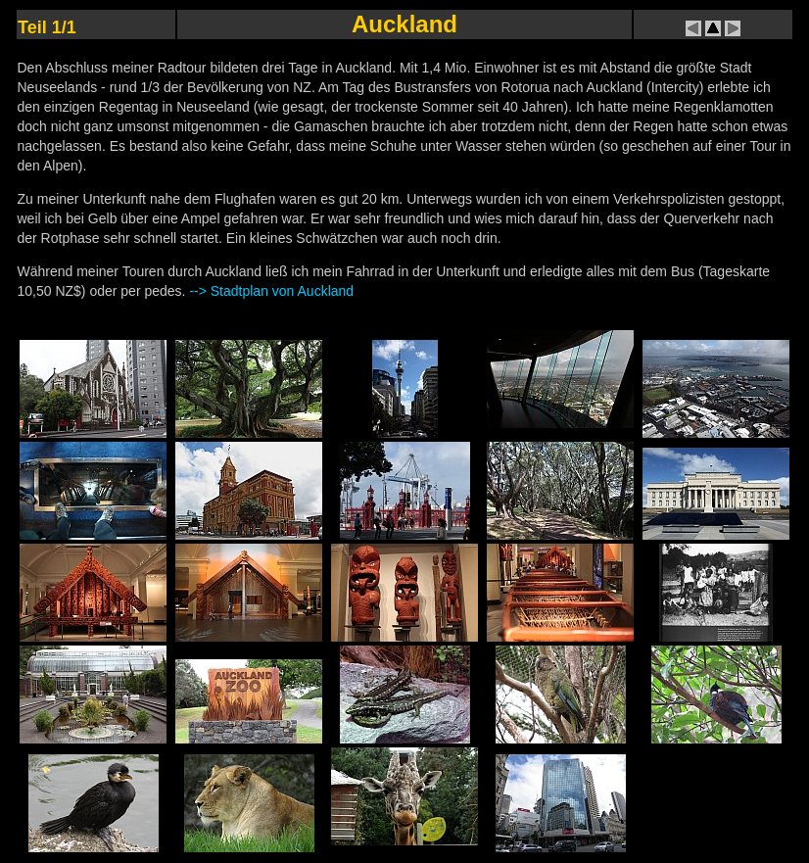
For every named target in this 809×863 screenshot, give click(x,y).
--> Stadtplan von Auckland (271, 291)
